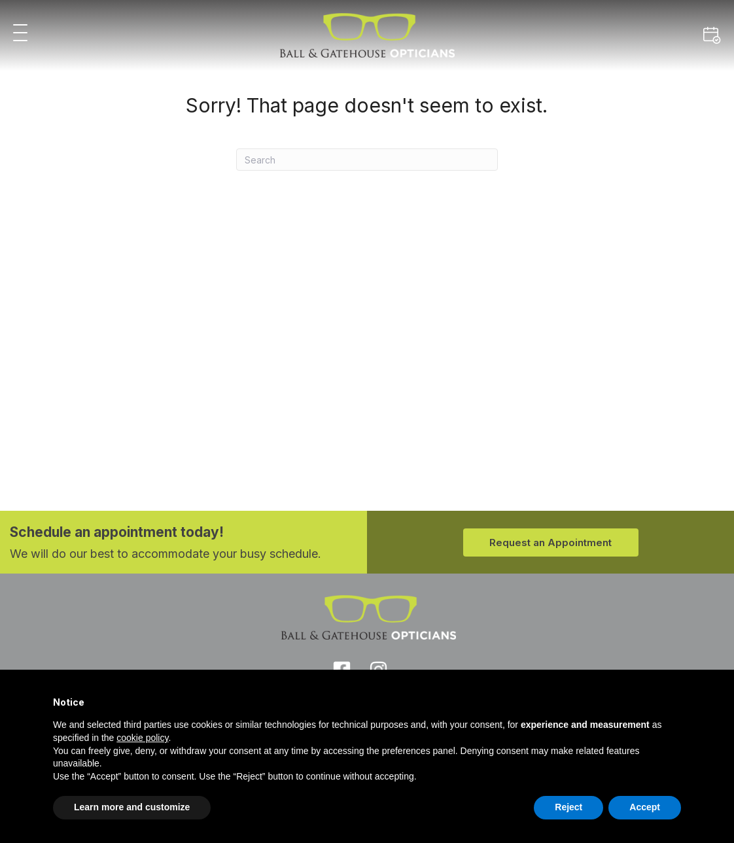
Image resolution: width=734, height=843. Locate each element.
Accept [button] (644, 807)
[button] (20, 33)
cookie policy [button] (142, 737)
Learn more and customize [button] (132, 807)
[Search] (367, 159)
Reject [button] (568, 807)
